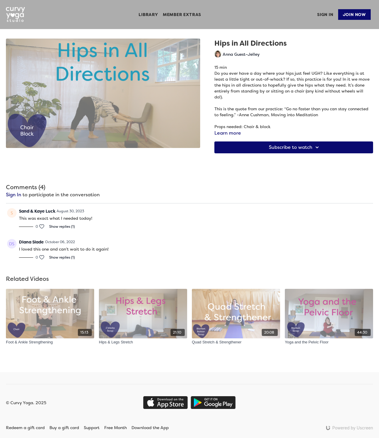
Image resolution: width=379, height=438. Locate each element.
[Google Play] (213, 402)
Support (91, 427)
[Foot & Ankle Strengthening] (50, 342)
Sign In (325, 14)
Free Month (115, 427)
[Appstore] (165, 402)
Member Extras (182, 14)
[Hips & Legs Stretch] (143, 342)
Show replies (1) (62, 226)
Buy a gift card (64, 427)
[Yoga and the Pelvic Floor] (329, 342)
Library (148, 14)
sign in (13, 195)
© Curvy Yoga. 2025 (26, 403)
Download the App (153, 427)
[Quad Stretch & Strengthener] (236, 342)
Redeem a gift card (25, 427)
